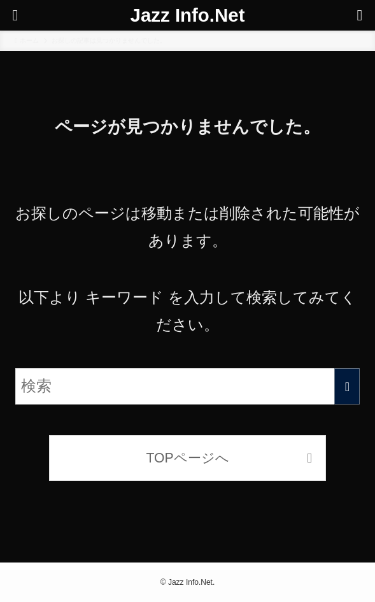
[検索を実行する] (347, 386)
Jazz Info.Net (188, 15)
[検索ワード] (187, 386)
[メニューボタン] (15, 15)
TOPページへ (187, 457)
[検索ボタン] (359, 15)
